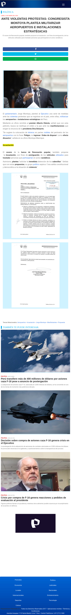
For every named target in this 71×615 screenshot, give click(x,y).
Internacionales (18, 595)
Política (52, 580)
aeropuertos (8, 135)
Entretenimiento (52, 595)
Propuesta (61, 322)
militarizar (64, 116)
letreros (31, 132)
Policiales (18, 580)
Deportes (18, 600)
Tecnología (53, 600)
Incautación (31, 322)
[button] (63, 5)
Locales (18, 590)
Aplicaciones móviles (55, 609)
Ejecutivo (45, 114)
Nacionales (53, 590)
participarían (28, 158)
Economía (18, 585)
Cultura (18, 605)
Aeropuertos (21, 322)
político (36, 164)
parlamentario (11, 114)
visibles (47, 132)
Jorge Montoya (41, 322)
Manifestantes (52, 322)
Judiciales (52, 585)
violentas (14, 116)
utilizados (60, 155)
